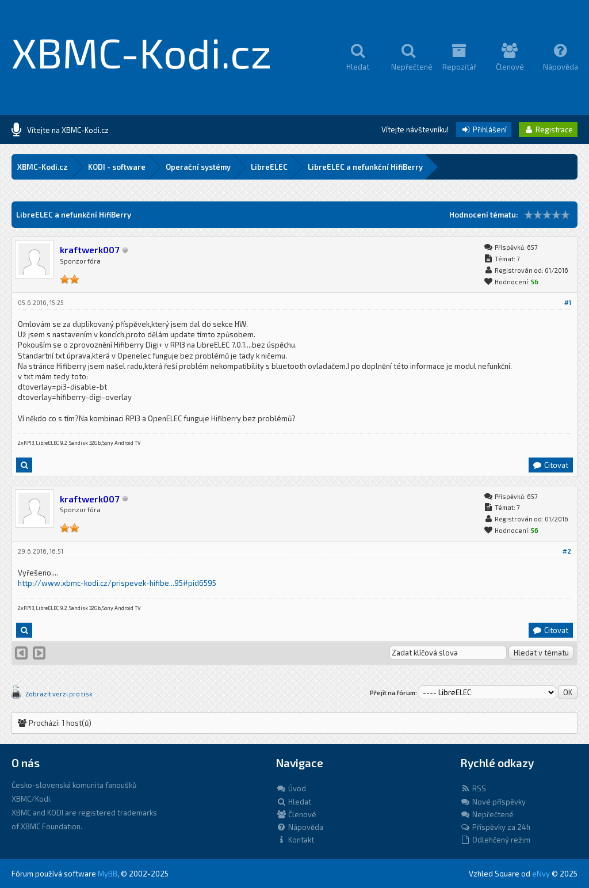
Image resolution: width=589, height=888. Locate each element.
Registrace (548, 129)
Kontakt (295, 839)
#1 (567, 302)
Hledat (293, 801)
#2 (567, 551)
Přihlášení (484, 129)
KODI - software (117, 166)
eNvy (541, 873)
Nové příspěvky (493, 801)
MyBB (107, 873)
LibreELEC (269, 166)
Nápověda (299, 827)
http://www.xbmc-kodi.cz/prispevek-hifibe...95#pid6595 (117, 583)
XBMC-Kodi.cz (142, 52)
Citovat (550, 465)
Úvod (291, 788)
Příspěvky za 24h (495, 827)
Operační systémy (198, 166)
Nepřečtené (487, 814)
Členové (296, 814)
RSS (473, 788)
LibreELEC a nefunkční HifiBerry (365, 166)
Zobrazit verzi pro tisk (59, 694)
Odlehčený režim (495, 839)
